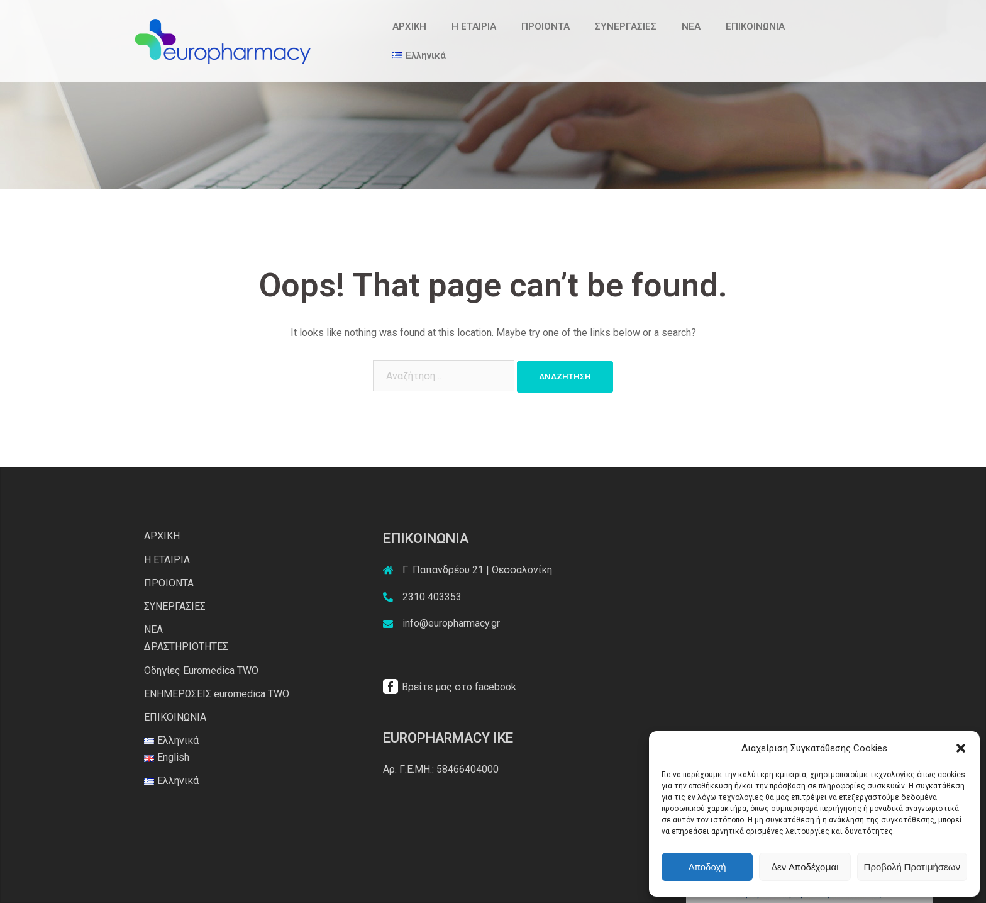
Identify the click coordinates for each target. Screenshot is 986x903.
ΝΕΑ (691, 26)
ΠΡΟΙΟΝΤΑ (545, 26)
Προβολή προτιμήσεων (912, 867)
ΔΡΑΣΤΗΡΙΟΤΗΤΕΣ (186, 647)
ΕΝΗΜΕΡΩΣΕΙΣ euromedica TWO (216, 694)
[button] (961, 748)
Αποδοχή (707, 867)
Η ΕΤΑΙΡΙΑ (473, 26)
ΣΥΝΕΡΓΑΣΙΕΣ (625, 26)
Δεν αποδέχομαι (804, 867)
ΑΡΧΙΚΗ (409, 26)
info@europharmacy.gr (451, 623)
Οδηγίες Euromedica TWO (201, 670)
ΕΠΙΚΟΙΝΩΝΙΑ (755, 26)
